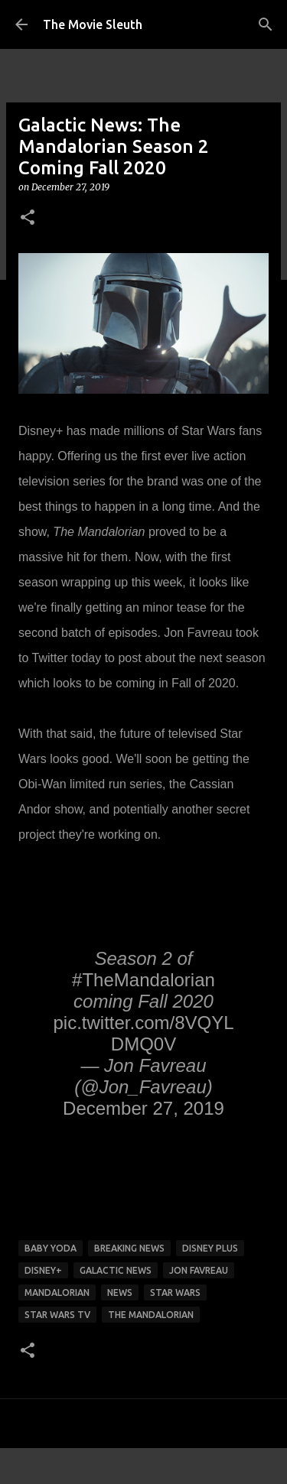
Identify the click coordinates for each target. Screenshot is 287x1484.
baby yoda (50, 1248)
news (119, 1292)
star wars (175, 1292)
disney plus (210, 1248)
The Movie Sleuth (92, 24)
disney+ (43, 1270)
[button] (27, 218)
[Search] (265, 24)
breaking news (129, 1248)
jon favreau (198, 1270)
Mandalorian (57, 1292)
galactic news (116, 1270)
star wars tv (57, 1315)
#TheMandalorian (143, 979)
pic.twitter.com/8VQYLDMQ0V (143, 1033)
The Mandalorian (151, 1315)
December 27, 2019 (143, 1108)
